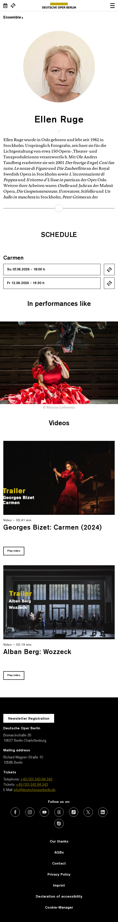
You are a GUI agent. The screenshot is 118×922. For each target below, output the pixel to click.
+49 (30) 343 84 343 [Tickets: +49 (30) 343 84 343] (32, 785)
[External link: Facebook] (15, 812)
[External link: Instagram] (29, 812)
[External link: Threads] (59, 812)
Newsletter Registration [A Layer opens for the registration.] (28, 719)
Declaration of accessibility (59, 896)
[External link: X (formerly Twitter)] (88, 812)
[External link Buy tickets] (13, 5)
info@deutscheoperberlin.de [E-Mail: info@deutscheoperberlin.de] (34, 790)
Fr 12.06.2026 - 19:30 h (25, 283)
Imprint (59, 885)
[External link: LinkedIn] (102, 812)
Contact (59, 863)
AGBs (59, 852)
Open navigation (112, 5)
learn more (59, 208)
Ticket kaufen (109, 269)
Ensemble (13, 17)
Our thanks (59, 841)
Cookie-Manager (59, 907)
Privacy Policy (59, 874)
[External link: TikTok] (73, 812)
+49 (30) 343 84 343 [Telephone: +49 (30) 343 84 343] (36, 779)
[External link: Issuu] (59, 823)
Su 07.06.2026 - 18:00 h (26, 269)
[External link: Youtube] (44, 812)
